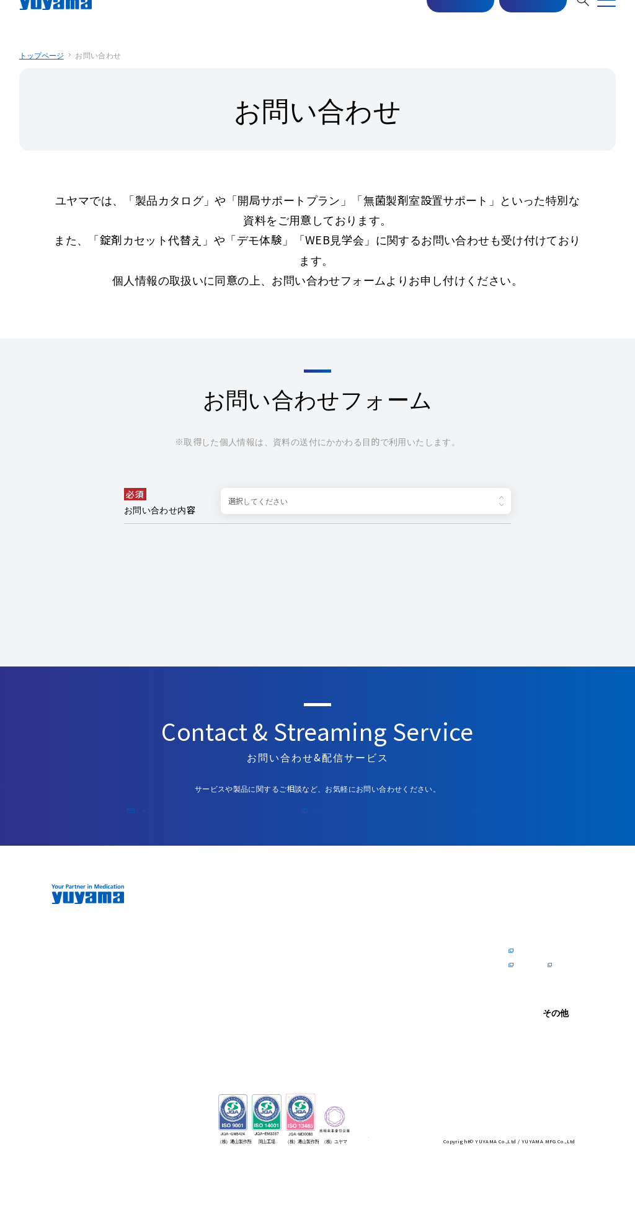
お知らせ (522, 1077)
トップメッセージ (226, 935)
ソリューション (222, 1030)
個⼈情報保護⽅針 (536, 1091)
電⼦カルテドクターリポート (432, 953)
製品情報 (309, 916)
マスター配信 (443, 19)
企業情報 (216, 916)
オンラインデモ (315, 949)
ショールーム (312, 935)
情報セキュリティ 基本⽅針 (536, 1110)
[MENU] (606, 19)
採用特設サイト (533, 1001)
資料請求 (404, 973)
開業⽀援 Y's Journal (423, 1001)
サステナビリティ (317, 1020)
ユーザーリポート (319, 963)
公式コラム (442, 824)
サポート (309, 992)
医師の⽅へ (412, 916)
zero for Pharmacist (218, 953)
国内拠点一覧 (219, 1001)
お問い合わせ (516, 19)
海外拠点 (212, 1016)
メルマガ (322, 824)
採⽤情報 (526, 916)
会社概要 (212, 973)
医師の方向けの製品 (422, 935)
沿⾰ (205, 987)
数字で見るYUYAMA (526, 968)
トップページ (42, 55)
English (520, 1129)
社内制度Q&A (530, 987)
